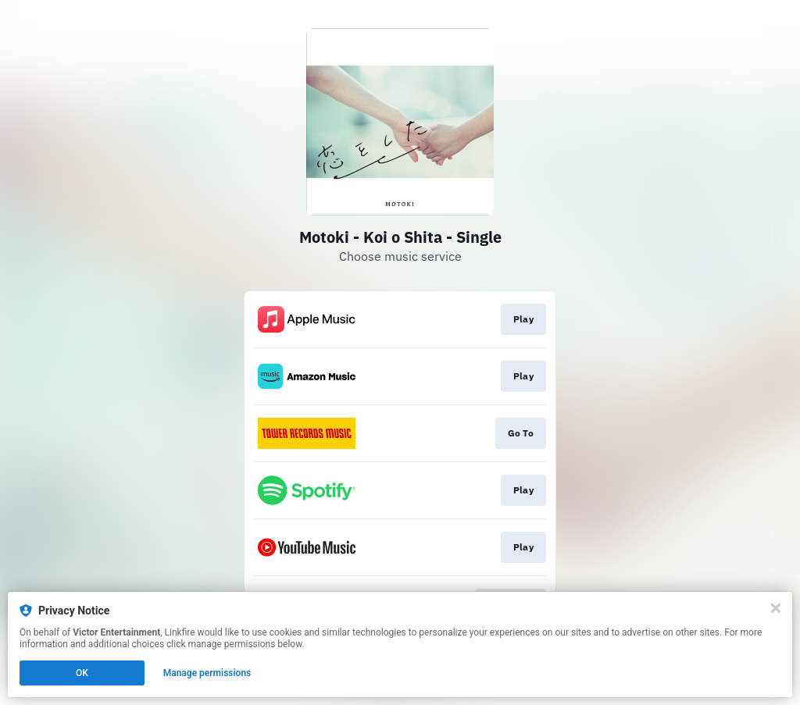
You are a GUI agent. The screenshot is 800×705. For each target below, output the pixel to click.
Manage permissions (207, 673)
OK (82, 673)
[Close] (775, 608)
